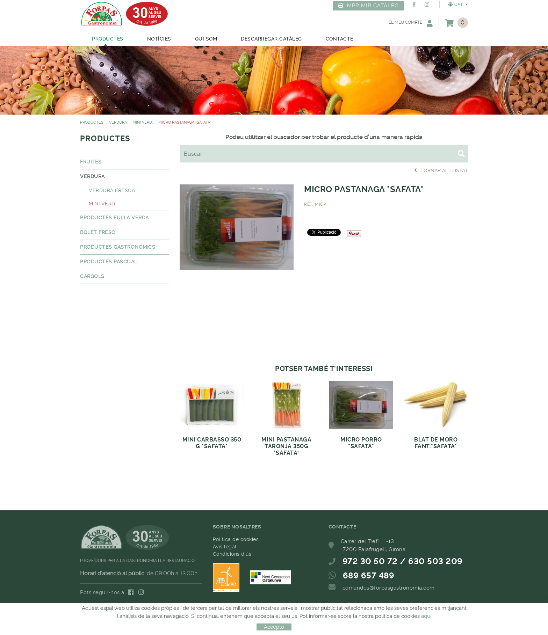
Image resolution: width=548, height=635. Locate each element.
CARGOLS (92, 276)
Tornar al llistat (441, 170)
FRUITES (91, 162)
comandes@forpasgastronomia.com (388, 588)
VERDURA (118, 122)
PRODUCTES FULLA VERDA (114, 217)
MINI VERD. (142, 122)
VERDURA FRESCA (112, 190)
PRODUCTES (91, 122)
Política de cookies (236, 539)
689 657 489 (369, 576)
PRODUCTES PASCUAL (108, 261)
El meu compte (411, 23)
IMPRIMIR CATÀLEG (368, 5)
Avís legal (225, 546)
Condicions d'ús (232, 554)
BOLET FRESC (97, 232)
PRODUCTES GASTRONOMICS (117, 247)
